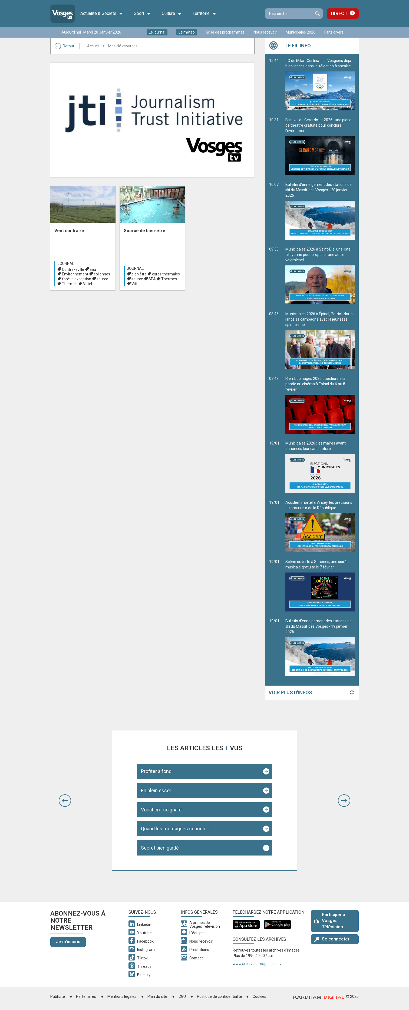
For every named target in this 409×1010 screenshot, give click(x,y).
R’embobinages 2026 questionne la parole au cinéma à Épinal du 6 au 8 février (320, 405)
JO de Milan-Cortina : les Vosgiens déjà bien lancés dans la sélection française (320, 84)
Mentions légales (121, 996)
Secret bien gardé (160, 848)
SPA (152, 279)
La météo (187, 32)
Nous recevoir (265, 32)
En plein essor (156, 790)
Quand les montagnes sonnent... (175, 828)
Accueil (93, 46)
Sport (142, 13)
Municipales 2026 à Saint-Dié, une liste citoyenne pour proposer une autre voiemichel (320, 275)
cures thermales (166, 274)
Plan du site (157, 996)
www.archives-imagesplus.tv (257, 964)
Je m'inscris (68, 941)
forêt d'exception (76, 279)
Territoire (204, 13)
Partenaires (86, 996)
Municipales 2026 (300, 32)
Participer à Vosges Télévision (329, 921)
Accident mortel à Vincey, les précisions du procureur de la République (320, 526)
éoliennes (102, 274)
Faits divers (334, 32)
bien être (139, 274)
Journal (65, 263)
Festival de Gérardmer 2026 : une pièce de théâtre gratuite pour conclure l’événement (320, 146)
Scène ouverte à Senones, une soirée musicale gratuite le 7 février (320, 585)
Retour (64, 46)
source (102, 279)
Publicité (57, 996)
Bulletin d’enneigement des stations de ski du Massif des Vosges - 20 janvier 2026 (320, 211)
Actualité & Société (101, 13)
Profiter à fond (156, 771)
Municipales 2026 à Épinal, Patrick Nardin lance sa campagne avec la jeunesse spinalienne (320, 340)
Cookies (259, 996)
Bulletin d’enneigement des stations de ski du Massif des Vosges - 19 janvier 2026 (320, 647)
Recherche (317, 13)
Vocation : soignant (161, 809)
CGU (182, 996)
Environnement (75, 274)
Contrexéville (73, 269)
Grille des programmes (225, 32)
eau (93, 269)
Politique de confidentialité (219, 996)
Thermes (70, 284)
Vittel (87, 284)
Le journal (157, 32)
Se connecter (331, 939)
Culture (172, 13)
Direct (339, 13)
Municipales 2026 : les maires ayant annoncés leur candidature (320, 467)
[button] (64, 800)
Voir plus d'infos (290, 692)
